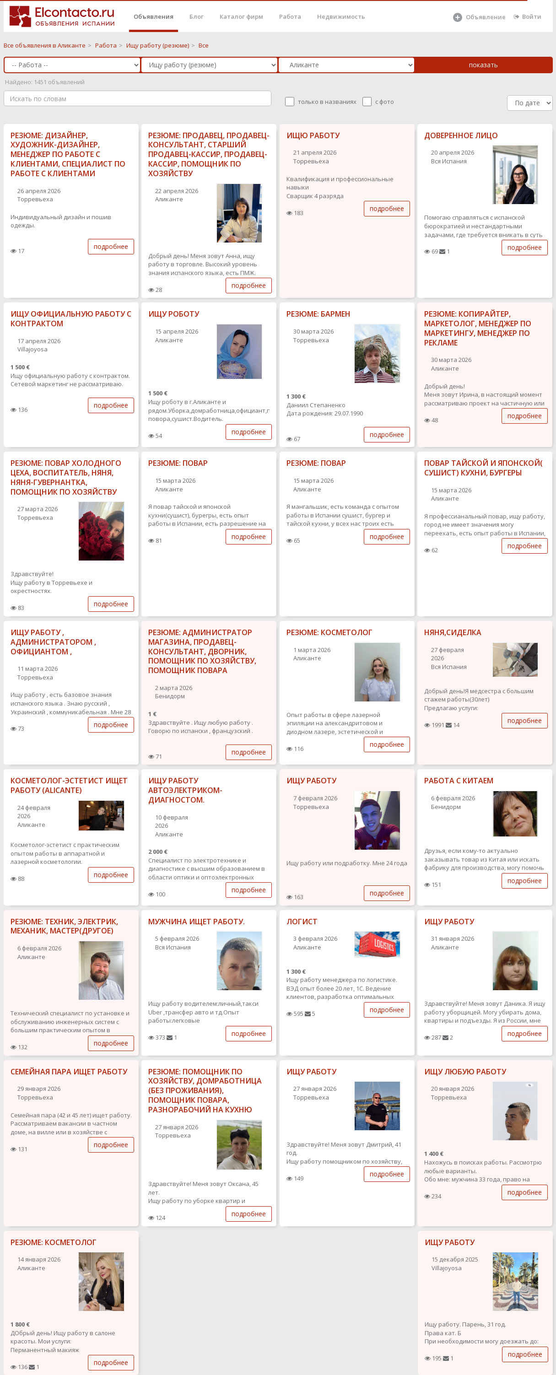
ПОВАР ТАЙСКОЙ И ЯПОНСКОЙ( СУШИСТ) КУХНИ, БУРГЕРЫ (483, 468)
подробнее (111, 246)
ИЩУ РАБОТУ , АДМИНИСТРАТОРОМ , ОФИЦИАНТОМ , (53, 642)
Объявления (153, 16)
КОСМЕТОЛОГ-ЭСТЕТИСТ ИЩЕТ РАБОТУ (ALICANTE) (69, 785)
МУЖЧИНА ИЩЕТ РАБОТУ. (196, 922)
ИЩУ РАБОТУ (311, 781)
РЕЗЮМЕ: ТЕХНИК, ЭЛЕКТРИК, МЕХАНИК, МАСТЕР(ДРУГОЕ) (64, 926)
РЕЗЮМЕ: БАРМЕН (318, 314)
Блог (196, 16)
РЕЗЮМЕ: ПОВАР (178, 463)
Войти (527, 16)
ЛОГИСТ (302, 922)
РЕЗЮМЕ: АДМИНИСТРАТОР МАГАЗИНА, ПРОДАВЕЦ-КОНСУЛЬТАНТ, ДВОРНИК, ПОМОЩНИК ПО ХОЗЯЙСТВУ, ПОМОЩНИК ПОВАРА (202, 651)
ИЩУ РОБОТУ (173, 314)
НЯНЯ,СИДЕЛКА (452, 632)
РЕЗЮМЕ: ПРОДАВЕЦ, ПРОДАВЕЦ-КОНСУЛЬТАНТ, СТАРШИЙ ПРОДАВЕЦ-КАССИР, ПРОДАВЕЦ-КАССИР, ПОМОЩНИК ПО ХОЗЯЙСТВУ (209, 154)
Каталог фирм (241, 16)
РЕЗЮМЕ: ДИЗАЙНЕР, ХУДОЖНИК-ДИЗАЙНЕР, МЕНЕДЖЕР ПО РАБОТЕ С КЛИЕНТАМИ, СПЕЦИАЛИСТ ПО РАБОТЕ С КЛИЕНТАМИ (68, 154)
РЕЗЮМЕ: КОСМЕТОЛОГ (329, 632)
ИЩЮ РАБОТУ (313, 135)
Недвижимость (341, 16)
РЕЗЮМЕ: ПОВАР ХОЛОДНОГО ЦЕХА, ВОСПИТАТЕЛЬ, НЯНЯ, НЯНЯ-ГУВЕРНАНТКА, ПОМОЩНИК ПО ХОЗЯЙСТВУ (66, 477)
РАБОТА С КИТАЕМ (458, 781)
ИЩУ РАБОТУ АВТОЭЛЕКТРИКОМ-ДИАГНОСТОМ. (185, 790)
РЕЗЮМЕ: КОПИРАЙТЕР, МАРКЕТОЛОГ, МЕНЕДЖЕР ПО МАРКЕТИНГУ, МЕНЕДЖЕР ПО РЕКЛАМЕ (477, 328)
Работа (290, 16)
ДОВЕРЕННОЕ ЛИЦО (461, 135)
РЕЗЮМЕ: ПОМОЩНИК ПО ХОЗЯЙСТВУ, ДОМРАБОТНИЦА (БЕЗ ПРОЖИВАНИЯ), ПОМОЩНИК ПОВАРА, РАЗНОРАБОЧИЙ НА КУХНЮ (205, 1091)
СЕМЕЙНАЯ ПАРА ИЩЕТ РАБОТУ (69, 1072)
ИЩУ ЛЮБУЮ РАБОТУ (465, 1072)
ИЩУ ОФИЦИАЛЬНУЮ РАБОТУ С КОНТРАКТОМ (71, 319)
